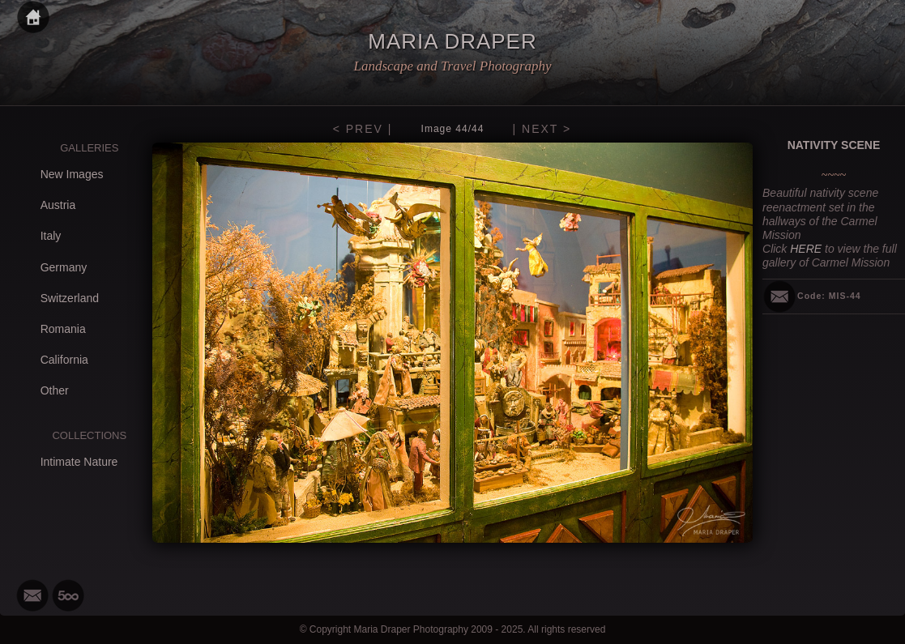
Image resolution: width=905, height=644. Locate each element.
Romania (63, 328)
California (64, 359)
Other (55, 390)
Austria (58, 204)
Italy (51, 235)
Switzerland (70, 298)
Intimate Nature (79, 461)
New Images (72, 174)
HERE (806, 248)
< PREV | (363, 128)
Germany (64, 267)
